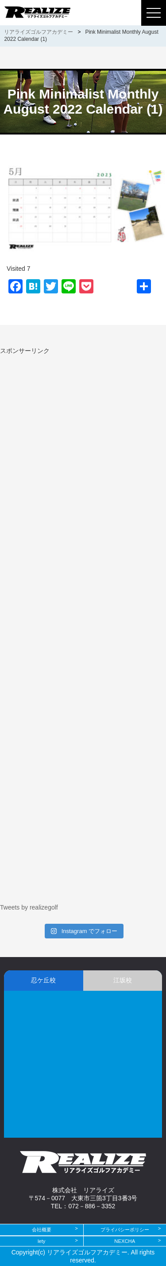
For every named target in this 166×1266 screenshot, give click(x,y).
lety (42, 1241)
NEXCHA (124, 1241)
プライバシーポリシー (124, 1229)
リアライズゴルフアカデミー (38, 32)
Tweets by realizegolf (29, 907)
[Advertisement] (74, 417)
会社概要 (41, 1229)
